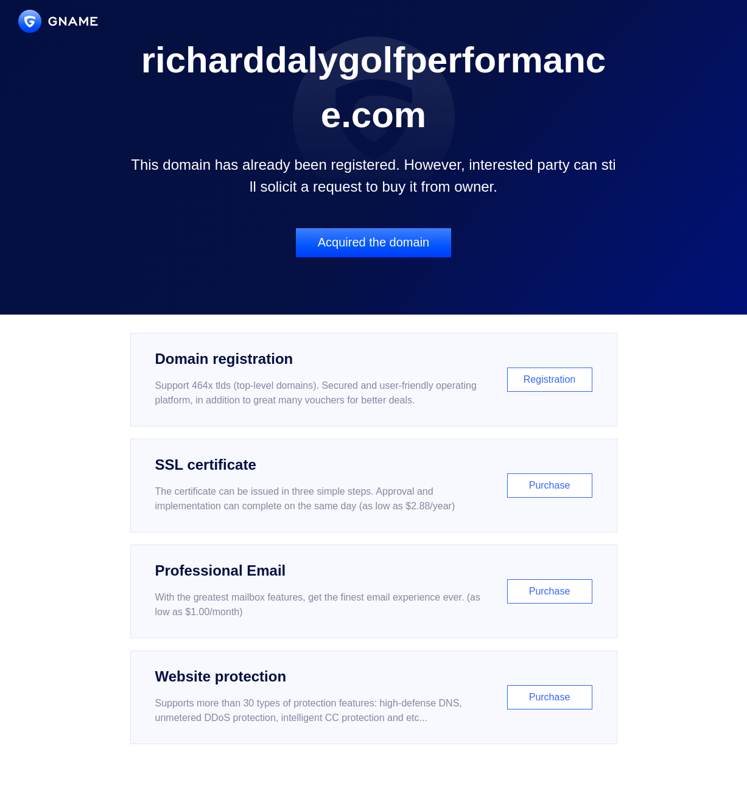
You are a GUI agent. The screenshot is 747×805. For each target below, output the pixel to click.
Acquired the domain (373, 242)
